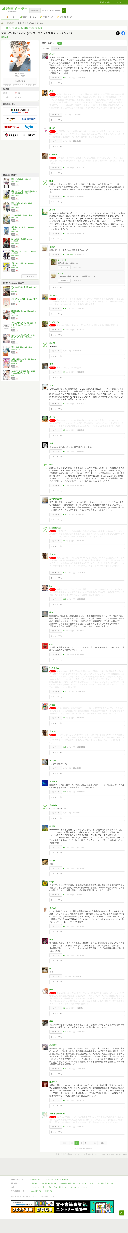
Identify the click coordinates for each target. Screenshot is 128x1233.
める (51, 91)
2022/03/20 (80, 329)
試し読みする (20, 81)
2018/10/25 (77, 813)
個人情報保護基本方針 (49, 1183)
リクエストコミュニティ (78, 1187)
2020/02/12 (81, 599)
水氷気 (52, 343)
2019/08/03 (81, 691)
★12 (64, 691)
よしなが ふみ (15, 301)
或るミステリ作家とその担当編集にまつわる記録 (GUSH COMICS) (24, 192)
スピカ (52, 705)
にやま (13, 327)
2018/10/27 (81, 792)
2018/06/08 (81, 1031)
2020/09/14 (80, 485)
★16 (64, 747)
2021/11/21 (80, 403)
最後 (102, 1143)
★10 (64, 1032)
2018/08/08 (80, 926)
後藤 (12, 375)
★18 (64, 308)
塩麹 (51, 443)
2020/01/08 (80, 654)
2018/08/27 (80, 894)
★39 (64, 1069)
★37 (64, 1127)
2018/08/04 (77, 976)
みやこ (52, 54)
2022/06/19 (80, 233)
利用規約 (65, 1179)
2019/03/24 (77, 768)
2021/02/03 (80, 451)
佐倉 (51, 612)
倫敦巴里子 (14, 217)
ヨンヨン (53, 781)
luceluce (53, 154)
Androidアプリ (36, 1191)
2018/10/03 (80, 847)
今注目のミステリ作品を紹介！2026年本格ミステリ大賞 (23, 28)
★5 (64, 233)
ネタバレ (57, 49)
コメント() (71, 77)
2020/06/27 (81, 572)
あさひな (53, 1045)
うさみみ (53, 805)
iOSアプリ (48, 1191)
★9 (64, 1100)
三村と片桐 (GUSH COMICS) (21, 179)
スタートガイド (53, 1179)
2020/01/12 (80, 631)
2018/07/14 (80, 1008)
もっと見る (29, 276)
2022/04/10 (81, 308)
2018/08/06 (80, 955)
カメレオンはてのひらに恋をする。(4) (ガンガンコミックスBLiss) (23, 336)
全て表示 (46, 49)
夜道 (51, 939)
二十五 (52, 417)
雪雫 (51, 364)
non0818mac (55, 528)
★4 (64, 196)
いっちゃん (62, 260)
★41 (64, 77)
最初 (64, 1143)
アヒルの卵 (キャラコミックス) (21, 215)
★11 (64, 573)
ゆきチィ (53, 1082)
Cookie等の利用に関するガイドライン (73, 1183)
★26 (64, 599)
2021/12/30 (80, 372)
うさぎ (52, 247)
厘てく (13, 339)
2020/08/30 (81, 514)
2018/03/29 (81, 1126)
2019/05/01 (81, 747)
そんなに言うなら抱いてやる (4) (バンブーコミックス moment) (23, 324)
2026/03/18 (81, 77)
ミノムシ (53, 908)
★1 (64, 631)
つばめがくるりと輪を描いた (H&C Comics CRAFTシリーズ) (23, 372)
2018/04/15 (80, 1100)
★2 (64, 167)
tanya (51, 881)
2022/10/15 (80, 167)
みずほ (52, 826)
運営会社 (35, 1183)
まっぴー (53, 295)
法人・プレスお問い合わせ (57, 1187)
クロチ (52, 860)
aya (50, 644)
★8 (64, 847)
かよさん (53, 760)
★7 (64, 895)
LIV (50, 586)
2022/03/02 (77, 351)
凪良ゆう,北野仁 (16, 349)
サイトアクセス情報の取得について (102, 1183)
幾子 (51, 990)
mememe (14, 363)
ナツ (51, 465)
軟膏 (51, 181)
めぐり (52, 210)
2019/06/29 (80, 718)
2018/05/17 (81, 1068)
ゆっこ (52, 128)
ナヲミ (52, 385)
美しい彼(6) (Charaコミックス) (21, 347)
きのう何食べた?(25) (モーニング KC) (24, 299)
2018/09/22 (80, 868)
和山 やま (14, 291)
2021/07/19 (80, 430)
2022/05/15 (80, 254)
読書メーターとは (38, 1179)
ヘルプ (34, 1187)
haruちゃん (54, 668)
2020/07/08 (80, 541)
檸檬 (51, 1021)
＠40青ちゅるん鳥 (57, 1113)
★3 (64, 330)
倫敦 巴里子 (11, 23)
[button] (64, 10)
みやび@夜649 (55, 499)
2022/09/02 (80, 196)
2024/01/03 (77, 141)
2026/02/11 (77, 114)
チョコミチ (54, 554)
